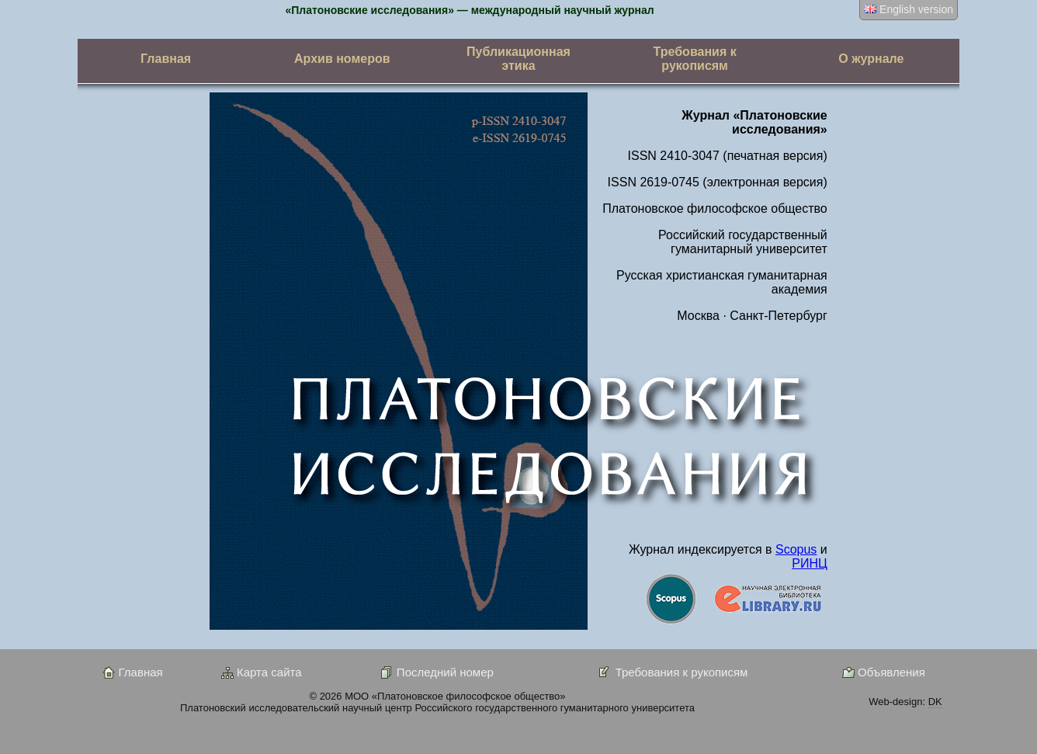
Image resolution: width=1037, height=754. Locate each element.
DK (935, 701)
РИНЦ (809, 563)
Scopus (796, 549)
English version (908, 9)
